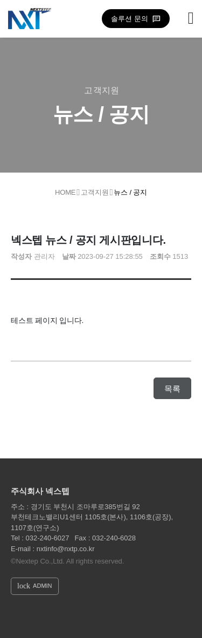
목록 (172, 388)
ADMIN (34, 586)
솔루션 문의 (129, 19)
